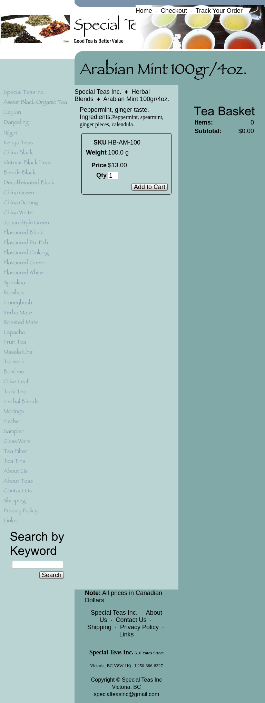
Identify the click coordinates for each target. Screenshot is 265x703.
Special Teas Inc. (98, 91)
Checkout (174, 10)
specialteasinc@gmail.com (126, 694)
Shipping (99, 627)
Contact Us (131, 619)
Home (144, 10)
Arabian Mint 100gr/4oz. (136, 99)
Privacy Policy (139, 627)
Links (126, 634)
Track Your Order (219, 10)
